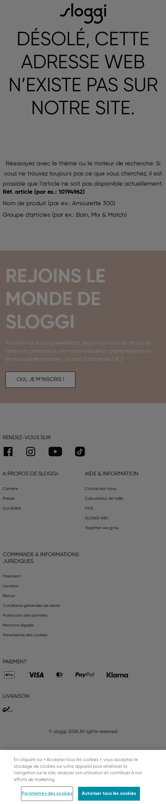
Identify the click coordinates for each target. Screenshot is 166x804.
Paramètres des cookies (47, 796)
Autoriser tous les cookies (109, 796)
